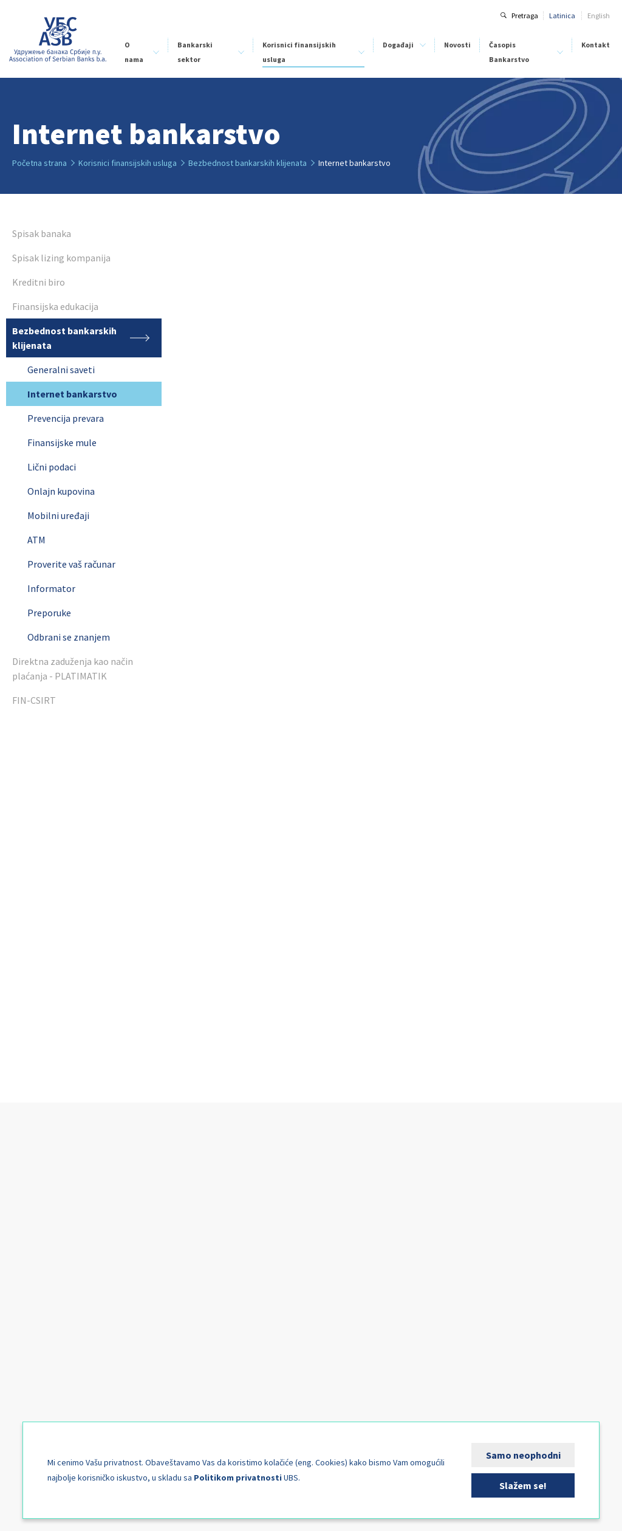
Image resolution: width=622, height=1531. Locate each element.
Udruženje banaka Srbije (58, 39)
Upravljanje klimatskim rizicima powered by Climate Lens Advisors (365, 1252)
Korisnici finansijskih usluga (299, 52)
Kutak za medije (37, 1407)
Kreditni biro (31, 1289)
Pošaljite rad (480, 1312)
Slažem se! (523, 1485)
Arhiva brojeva (483, 1285)
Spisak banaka (224, 1234)
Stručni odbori (33, 1342)
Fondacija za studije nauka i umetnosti (56, 1388)
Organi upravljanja (42, 1262)
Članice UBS (31, 1222)
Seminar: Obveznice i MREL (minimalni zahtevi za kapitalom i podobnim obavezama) (366, 1282)
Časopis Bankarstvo (509, 52)
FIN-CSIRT (27, 1420)
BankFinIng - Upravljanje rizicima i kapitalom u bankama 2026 (367, 1371)
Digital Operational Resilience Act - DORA (366, 1228)
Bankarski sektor (195, 52)
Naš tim (24, 1276)
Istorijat (24, 1235)
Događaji (398, 44)
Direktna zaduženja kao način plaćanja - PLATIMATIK (248, 1307)
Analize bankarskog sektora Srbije (157, 1281)
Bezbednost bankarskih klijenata (252, 1288)
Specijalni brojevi (487, 1299)
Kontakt (595, 44)
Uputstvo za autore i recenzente (492, 1254)
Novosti (457, 44)
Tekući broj (477, 1272)
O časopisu (477, 1234)
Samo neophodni (523, 1455)
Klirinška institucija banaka (55, 1302)
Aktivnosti (27, 1329)
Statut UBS (29, 1249)
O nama (134, 52)
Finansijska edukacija (235, 1274)
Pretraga (524, 15)
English (598, 15)
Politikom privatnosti (238, 1477)
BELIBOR (127, 1262)
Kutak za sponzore (342, 1403)
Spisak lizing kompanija (238, 1248)
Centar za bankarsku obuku (55, 1316)
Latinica (562, 15)
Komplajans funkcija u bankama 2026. (364, 1312)
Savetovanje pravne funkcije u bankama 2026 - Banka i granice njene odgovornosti (363, 1341)
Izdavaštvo (29, 1369)
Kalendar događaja (343, 1390)
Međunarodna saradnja (49, 1356)
